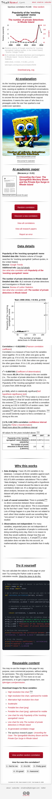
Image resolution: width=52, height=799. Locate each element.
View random (38, 7)
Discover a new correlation (26, 216)
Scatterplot (12, 704)
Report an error (26, 234)
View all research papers (26, 229)
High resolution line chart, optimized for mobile (28, 696)
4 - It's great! (18, 771)
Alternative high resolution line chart (23, 700)
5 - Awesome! (33, 771)
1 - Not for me (12, 766)
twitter (43, 788)
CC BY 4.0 (26, 794)
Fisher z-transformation (21, 425)
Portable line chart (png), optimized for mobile (27, 711)
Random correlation (25, 207)
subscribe (48, 2)
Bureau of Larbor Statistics (21, 287)
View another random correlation (26, 755)
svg (32, 70)
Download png (26, 41)
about (34, 2)
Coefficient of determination (28, 372)
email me (40, 2)
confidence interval (38, 422)
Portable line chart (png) (18, 707)
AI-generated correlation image (21, 729)
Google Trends (16, 265)
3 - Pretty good (40, 766)
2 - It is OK (25, 766)
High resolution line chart (18, 692)
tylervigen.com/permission (13, 682)
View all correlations (26, 223)
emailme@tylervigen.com (30, 788)
